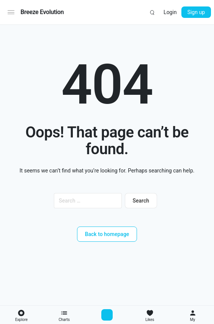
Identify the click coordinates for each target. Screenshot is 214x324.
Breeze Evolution (42, 12)
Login (170, 12)
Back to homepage (107, 234)
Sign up (196, 12)
